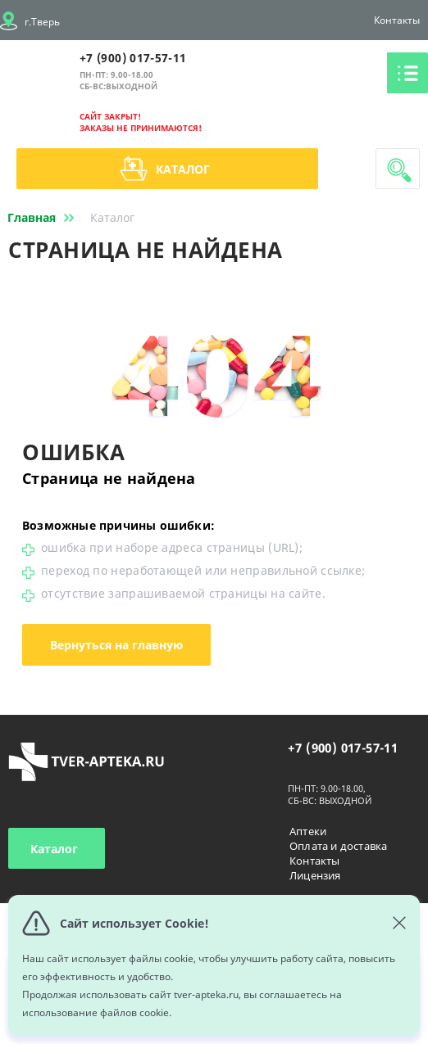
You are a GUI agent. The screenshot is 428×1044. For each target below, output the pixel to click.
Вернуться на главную (116, 645)
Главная (43, 217)
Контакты (397, 20)
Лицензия (315, 875)
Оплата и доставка (338, 845)
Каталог (165, 168)
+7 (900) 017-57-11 (133, 58)
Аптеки (307, 831)
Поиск (399, 170)
